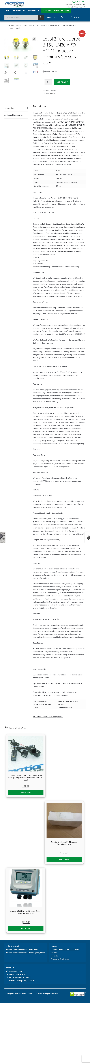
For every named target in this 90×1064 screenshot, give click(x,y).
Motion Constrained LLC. (53, 695)
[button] (34, 42)
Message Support (16, 973)
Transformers (51, 161)
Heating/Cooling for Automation (46, 139)
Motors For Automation (54, 149)
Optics (66, 149)
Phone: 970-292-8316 (17, 977)
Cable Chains (51, 133)
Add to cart (62, 84)
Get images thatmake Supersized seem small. (43, 707)
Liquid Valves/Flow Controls (50, 146)
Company (17, 13)
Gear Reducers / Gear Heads (44, 236)
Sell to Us (54, 958)
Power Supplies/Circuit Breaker (45, 245)
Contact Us (33, 13)
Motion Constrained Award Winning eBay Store (25, 955)
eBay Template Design (42, 698)
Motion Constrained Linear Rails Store (22, 952)
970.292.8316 (74, 2)
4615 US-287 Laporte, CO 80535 (21, 983)
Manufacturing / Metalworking (45, 242)
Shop (6, 13)
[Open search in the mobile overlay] (24, 19)
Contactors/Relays (50, 136)
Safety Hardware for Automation (61, 155)
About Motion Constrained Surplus (65, 952)
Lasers (62, 142)
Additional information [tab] (13, 117)
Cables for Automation (66, 133)
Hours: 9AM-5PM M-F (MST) (19, 980)
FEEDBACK (40, 127)
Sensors (25, 28)
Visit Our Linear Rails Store (56, 13)
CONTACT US (72, 124)
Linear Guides (52, 239)
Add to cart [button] (26, 795)
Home (13, 28)
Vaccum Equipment (65, 161)
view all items (50, 127)
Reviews (54, 955)
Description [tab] (9, 110)
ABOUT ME (37, 130)
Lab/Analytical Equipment (48, 142)
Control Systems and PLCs (69, 136)
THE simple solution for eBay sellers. (48, 719)
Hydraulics (64, 139)
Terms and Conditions (60, 961)
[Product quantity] (48, 84)
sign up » (36, 686)
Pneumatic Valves (40, 155)
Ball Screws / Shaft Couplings (53, 226)
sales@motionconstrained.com (73, 6)
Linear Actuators (71, 142)
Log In (76, 20)
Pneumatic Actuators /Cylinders (65, 152)
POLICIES (63, 124)
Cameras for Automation (53, 229)
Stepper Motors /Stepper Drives (63, 158)
